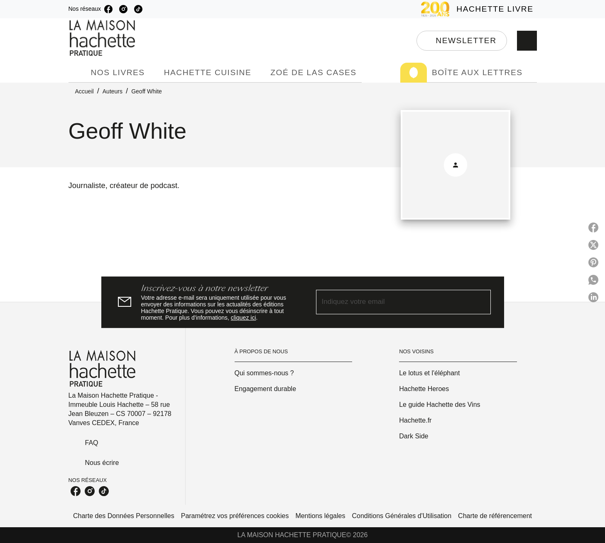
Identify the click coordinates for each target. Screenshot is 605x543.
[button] (461, 41)
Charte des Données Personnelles (123, 515)
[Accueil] (103, 38)
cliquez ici (243, 317)
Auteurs (112, 91)
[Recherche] (527, 41)
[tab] (77, 73)
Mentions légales (320, 515)
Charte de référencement (495, 515)
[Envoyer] (481, 302)
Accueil (84, 91)
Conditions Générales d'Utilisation (401, 515)
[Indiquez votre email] (393, 302)
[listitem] (108, 9)
